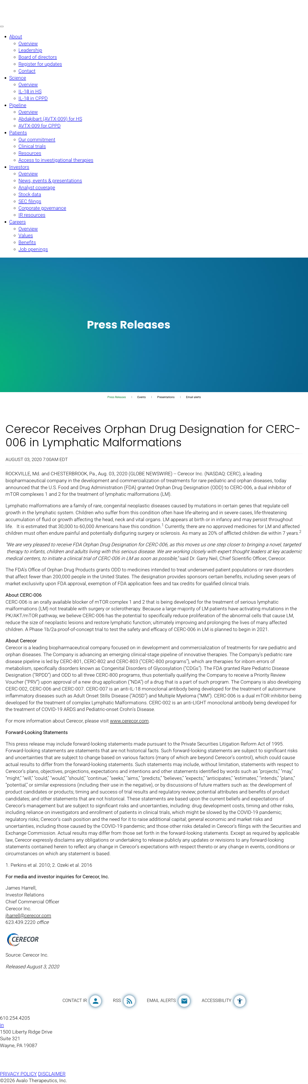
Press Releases (116, 397)
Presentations (166, 397)
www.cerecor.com (129, 721)
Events (141, 397)
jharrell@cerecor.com (28, 915)
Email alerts (193, 397)
